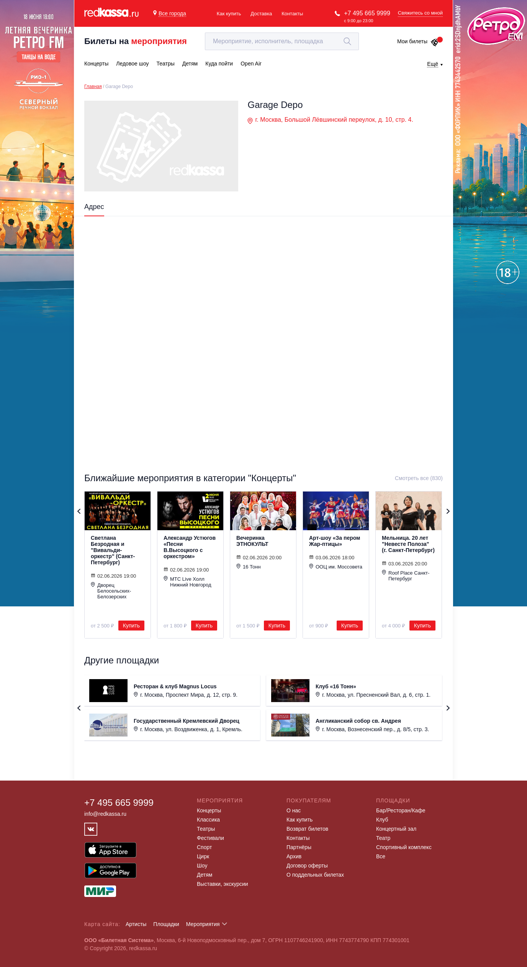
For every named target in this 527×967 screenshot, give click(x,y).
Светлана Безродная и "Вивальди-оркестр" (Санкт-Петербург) (113, 550)
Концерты (209, 810)
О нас (293, 810)
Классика (208, 820)
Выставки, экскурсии (222, 884)
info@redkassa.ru (105, 814)
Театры (206, 829)
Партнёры (298, 847)
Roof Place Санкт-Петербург (405, 576)
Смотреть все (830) (419, 478)
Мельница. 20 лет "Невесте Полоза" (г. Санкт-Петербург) (408, 544)
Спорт (204, 847)
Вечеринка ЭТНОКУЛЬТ (252, 541)
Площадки (166, 924)
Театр (383, 838)
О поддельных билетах (315, 875)
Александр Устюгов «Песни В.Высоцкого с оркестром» (190, 547)
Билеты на (135, 41)
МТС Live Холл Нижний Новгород (187, 582)
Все (380, 856)
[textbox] (282, 41)
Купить (131, 625)
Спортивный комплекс (404, 847)
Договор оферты (307, 865)
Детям (204, 875)
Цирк (203, 856)
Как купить (229, 13)
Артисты (136, 924)
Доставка (261, 13)
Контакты (292, 13)
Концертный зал (396, 829)
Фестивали (210, 838)
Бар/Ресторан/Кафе (401, 810)
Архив (293, 856)
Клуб (382, 820)
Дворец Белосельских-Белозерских (111, 590)
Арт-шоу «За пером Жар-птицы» (334, 541)
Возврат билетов (307, 829)
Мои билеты (418, 41)
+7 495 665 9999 (367, 13)
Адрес (94, 207)
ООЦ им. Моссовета (335, 567)
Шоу (202, 865)
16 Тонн (248, 567)
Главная (93, 86)
